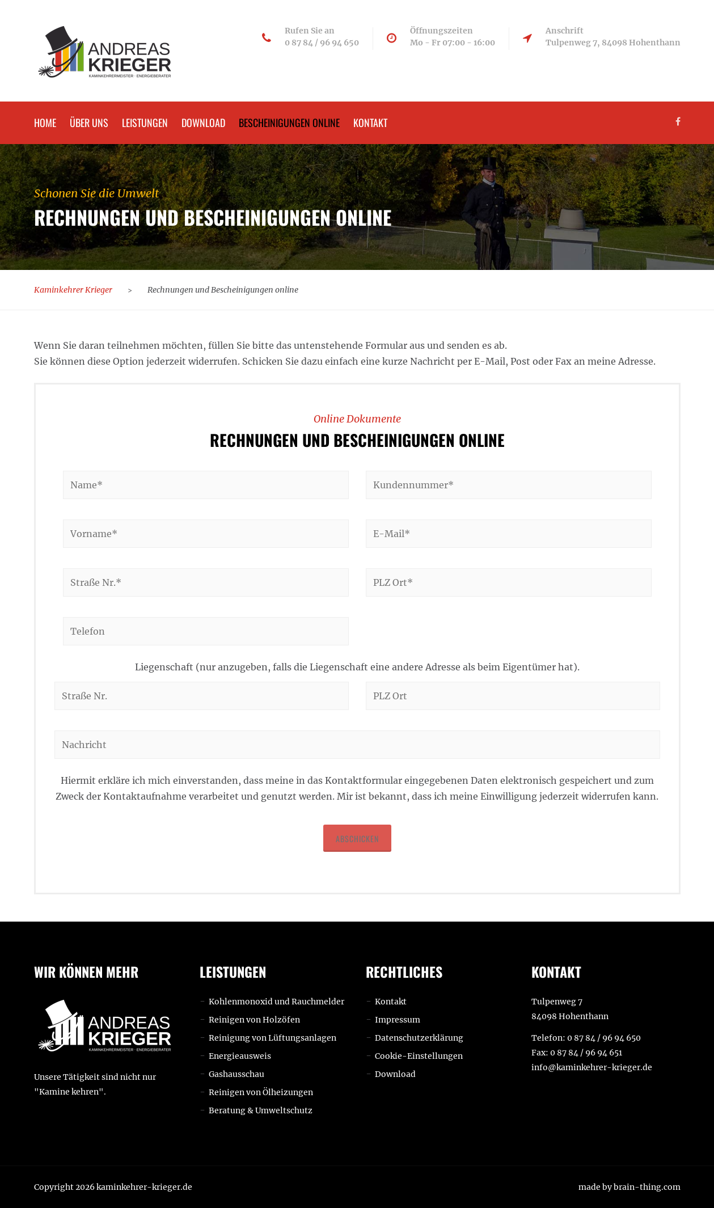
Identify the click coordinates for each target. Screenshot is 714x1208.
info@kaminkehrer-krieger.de (591, 1067)
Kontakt (370, 122)
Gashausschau (236, 1074)
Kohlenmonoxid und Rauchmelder (276, 1001)
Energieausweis (240, 1056)
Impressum (397, 1020)
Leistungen (145, 122)
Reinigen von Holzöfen (254, 1020)
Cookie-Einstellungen (419, 1056)
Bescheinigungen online (289, 122)
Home (45, 122)
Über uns (89, 122)
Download (203, 122)
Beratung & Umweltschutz (260, 1110)
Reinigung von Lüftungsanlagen (272, 1038)
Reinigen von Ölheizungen (261, 1092)
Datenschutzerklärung (419, 1038)
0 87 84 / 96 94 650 (604, 1038)
